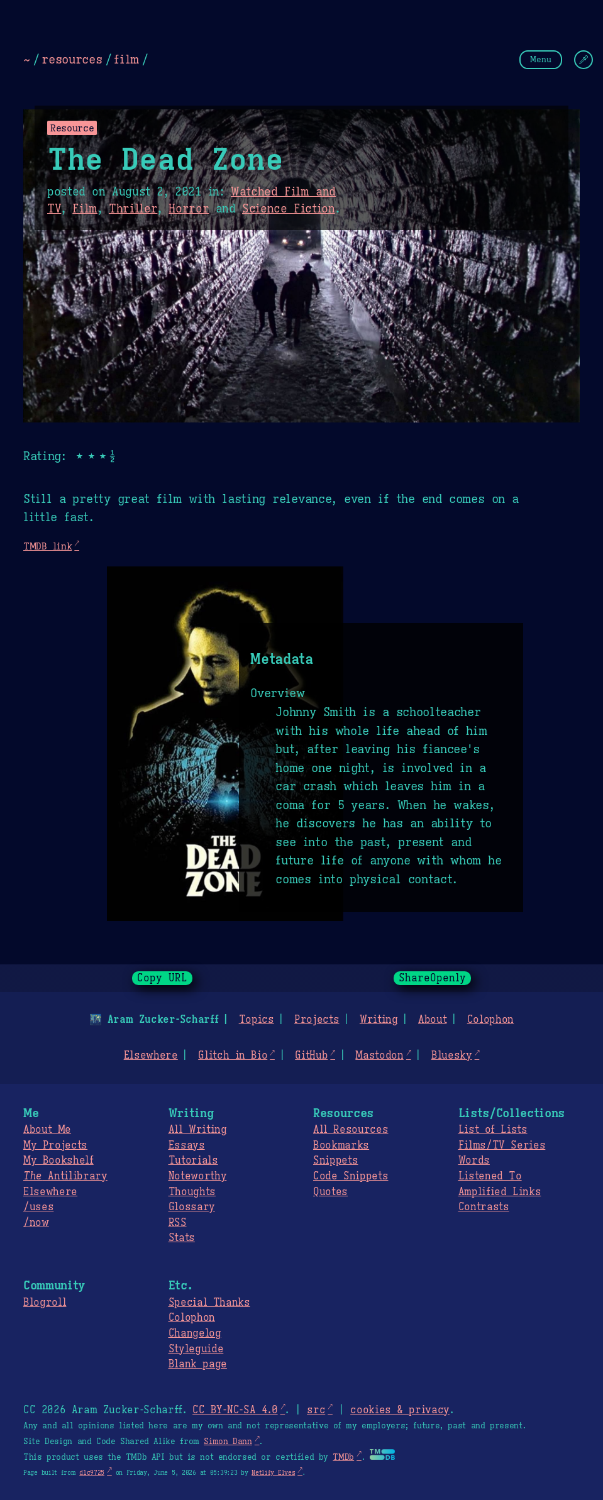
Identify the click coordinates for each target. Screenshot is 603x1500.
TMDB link (47, 546)
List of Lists (493, 1129)
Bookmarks (341, 1145)
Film (84, 209)
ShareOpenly (432, 978)
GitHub (311, 1055)
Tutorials (193, 1160)
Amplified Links (499, 1192)
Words (474, 1160)
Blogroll (44, 1302)
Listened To (490, 1176)
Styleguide (196, 1349)
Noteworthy (198, 1176)
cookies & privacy (400, 1410)
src (316, 1410)
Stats (182, 1238)
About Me (47, 1129)
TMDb (343, 1457)
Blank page (198, 1364)
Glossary (192, 1207)
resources (71, 59)
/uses (38, 1207)
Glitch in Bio (232, 1055)
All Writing (198, 1129)
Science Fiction (288, 209)
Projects (316, 1019)
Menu (540, 59)
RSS (178, 1222)
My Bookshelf (58, 1160)
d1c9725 (91, 1473)
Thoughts (192, 1192)
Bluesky (451, 1055)
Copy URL (162, 978)
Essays (187, 1145)
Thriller (133, 209)
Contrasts (483, 1207)
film (126, 59)
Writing (379, 1019)
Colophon (490, 1019)
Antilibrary (65, 1176)
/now (36, 1222)
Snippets (335, 1160)
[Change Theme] (583, 59)
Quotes (330, 1192)
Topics (256, 1019)
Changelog (195, 1333)
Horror (189, 209)
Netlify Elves (273, 1473)
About (432, 1019)
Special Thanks (209, 1302)
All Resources (350, 1129)
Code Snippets (350, 1176)
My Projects (55, 1145)
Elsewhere (151, 1055)
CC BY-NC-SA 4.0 (234, 1410)
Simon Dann (228, 1442)
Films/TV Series (502, 1145)
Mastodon (379, 1055)
